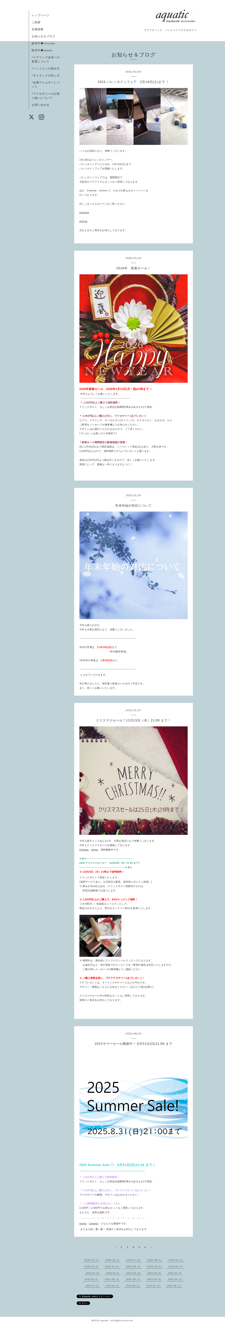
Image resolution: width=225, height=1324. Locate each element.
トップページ (40, 15)
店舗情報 (37, 29)
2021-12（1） (93, 1285)
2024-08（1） (134, 1266)
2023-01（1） (154, 1273)
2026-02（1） (92, 1260)
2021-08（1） (133, 1285)
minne (83, 221)
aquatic (104, 1320)
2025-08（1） (155, 1260)
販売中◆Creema (43, 43)
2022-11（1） (92, 1279)
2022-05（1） (133, 1279)
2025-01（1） (91, 1266)
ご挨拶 (36, 22)
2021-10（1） (113, 1285)
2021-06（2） (174, 1285)
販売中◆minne (42, 50)
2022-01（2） (175, 1279)
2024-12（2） (112, 1266)
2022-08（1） (112, 1279)
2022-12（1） (175, 1273)
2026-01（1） (113, 1260)
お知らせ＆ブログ (43, 36)
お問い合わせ (40, 105)
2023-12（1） (93, 1273)
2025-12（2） (134, 1260)
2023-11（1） (113, 1273)
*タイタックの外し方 (46, 75)
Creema (84, 212)
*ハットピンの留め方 (46, 68)
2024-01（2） (176, 1266)
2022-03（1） (154, 1279)
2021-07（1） (154, 1285)
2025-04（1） (176, 1260)
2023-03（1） (134, 1273)
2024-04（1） (155, 1266)
